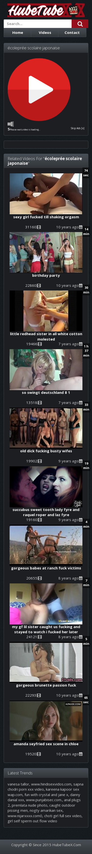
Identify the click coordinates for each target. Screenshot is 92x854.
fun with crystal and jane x (46, 794)
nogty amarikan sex (46, 810)
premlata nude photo (29, 805)
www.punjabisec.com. (44, 799)
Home (17, 32)
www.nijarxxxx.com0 (25, 815)
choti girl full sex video (62, 815)
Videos (45, 32)
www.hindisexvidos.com (51, 784)
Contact (72, 32)
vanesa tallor (18, 784)
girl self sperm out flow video (32, 820)
